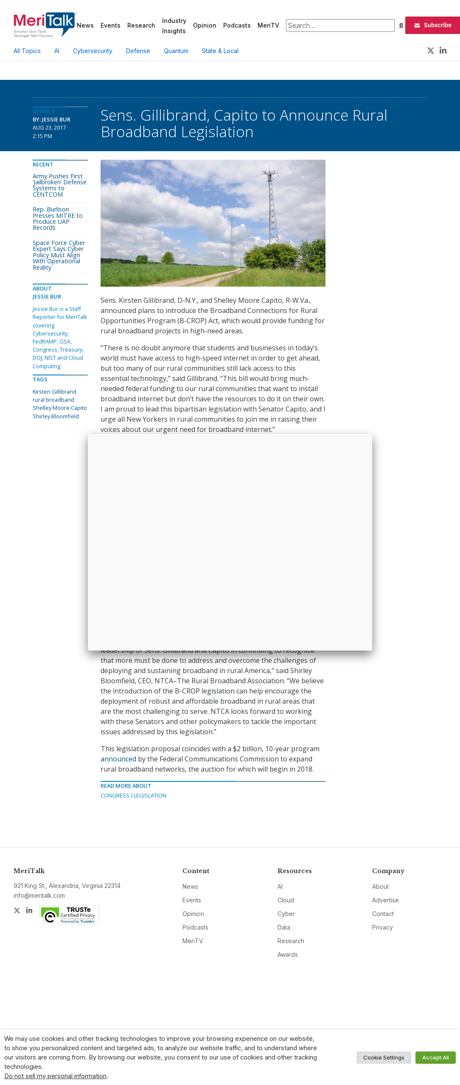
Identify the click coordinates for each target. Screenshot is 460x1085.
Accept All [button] (435, 1057)
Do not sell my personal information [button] (55, 1076)
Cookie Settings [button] (383, 1057)
